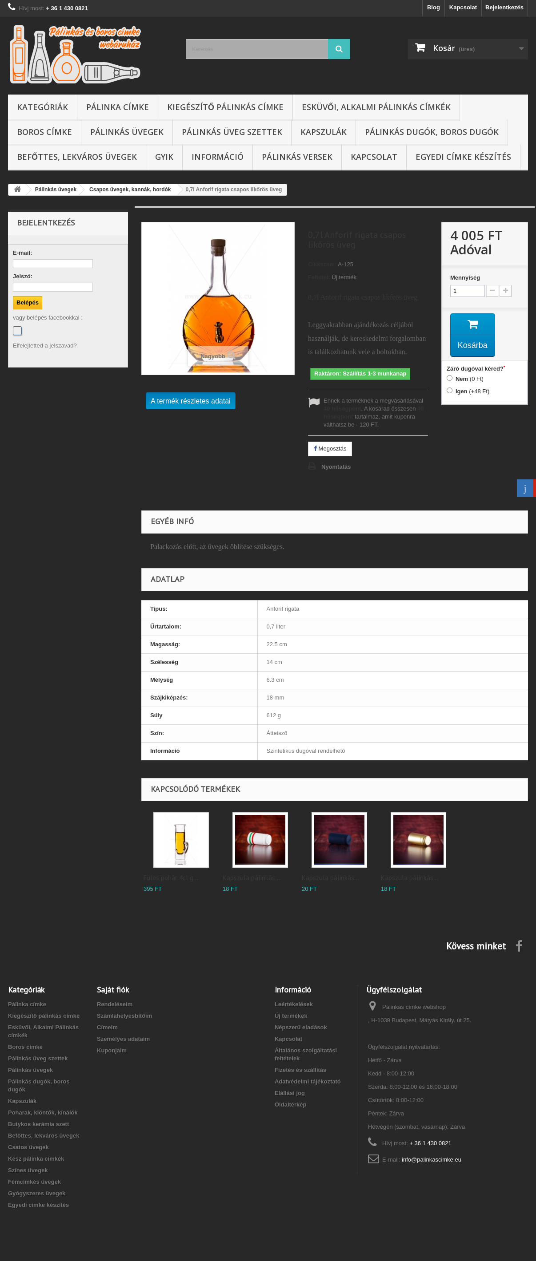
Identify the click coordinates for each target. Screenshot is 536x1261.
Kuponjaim (112, 1050)
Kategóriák (42, 107)
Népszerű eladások (301, 1027)
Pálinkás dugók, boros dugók (432, 131)
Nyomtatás (336, 466)
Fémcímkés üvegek (34, 1181)
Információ (218, 156)
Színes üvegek (28, 1170)
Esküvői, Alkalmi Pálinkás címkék (376, 107)
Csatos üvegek (28, 1147)
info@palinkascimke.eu (431, 1159)
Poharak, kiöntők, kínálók (43, 1112)
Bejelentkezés (504, 7)
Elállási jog (290, 1093)
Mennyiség (465, 277)
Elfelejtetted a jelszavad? (45, 345)
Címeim (107, 1027)
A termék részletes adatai (191, 401)
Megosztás (330, 448)
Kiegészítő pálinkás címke (225, 107)
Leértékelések (294, 1004)
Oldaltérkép (291, 1104)
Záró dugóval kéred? (476, 368)
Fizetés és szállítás (300, 1070)
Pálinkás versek (297, 156)
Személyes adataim (123, 1039)
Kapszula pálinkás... (251, 878)
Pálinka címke (117, 107)
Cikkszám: (322, 264)
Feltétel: (319, 277)
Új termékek (291, 1015)
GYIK (164, 156)
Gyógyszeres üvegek (36, 1193)
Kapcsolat (463, 7)
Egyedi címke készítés (463, 156)
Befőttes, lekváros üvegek (77, 156)
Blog (433, 7)
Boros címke (44, 131)
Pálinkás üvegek (127, 131)
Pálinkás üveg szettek (232, 131)
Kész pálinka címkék (36, 1158)
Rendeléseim (114, 1004)
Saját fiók (113, 989)
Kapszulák (323, 131)
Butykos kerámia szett (38, 1124)
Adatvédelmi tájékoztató (308, 1081)
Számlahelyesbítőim (124, 1015)
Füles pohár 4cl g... (171, 878)
